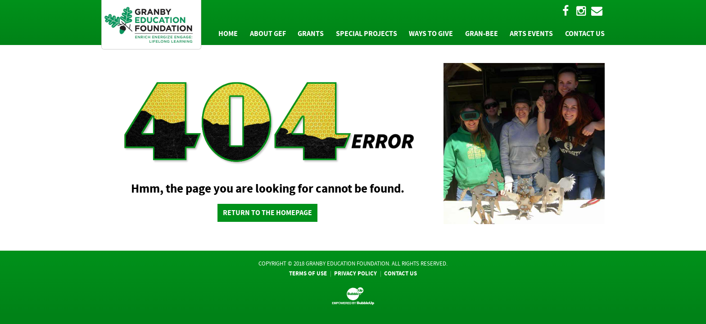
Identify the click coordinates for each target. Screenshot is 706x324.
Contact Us (400, 273)
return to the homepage (267, 212)
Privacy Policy (355, 273)
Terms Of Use (308, 273)
